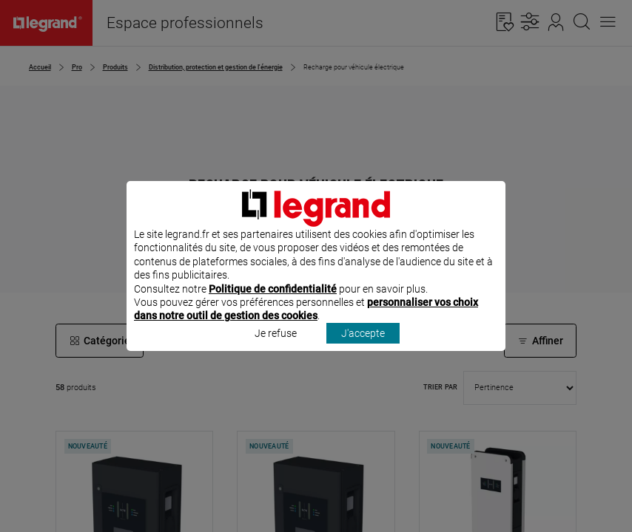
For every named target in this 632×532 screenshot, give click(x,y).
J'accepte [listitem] (363, 352)
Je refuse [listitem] (276, 352)
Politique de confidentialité (273, 308)
